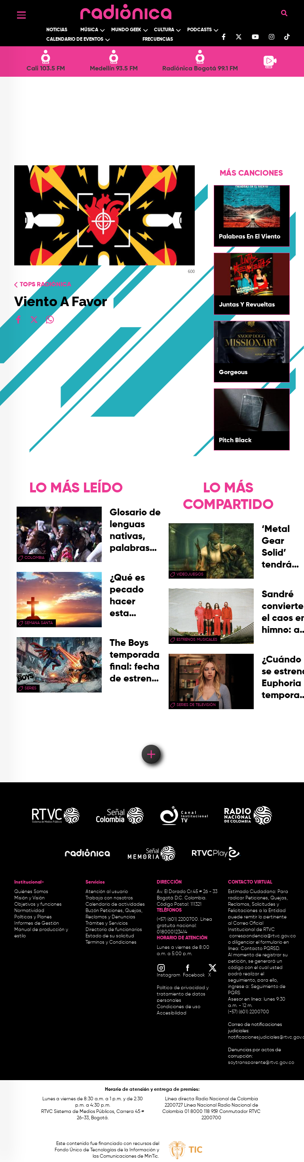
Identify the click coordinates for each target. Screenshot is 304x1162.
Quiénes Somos (31, 891)
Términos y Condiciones (111, 942)
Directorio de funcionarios (114, 929)
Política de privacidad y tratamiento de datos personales (183, 994)
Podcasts (199, 30)
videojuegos (190, 574)
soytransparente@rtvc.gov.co (261, 1062)
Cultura (164, 30)
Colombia (34, 558)
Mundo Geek (126, 30)
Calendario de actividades (115, 904)
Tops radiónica (45, 285)
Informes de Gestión (36, 923)
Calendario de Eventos (74, 39)
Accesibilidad (172, 1013)
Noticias (56, 30)
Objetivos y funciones (38, 904)
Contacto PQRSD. (260, 948)
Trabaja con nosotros (109, 898)
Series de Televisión (196, 705)
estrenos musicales (197, 640)
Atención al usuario (107, 891)
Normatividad (29, 910)
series (30, 688)
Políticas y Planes (33, 917)
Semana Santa (39, 623)
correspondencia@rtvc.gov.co (262, 936)
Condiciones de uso (178, 1007)
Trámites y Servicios (107, 923)
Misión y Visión (29, 898)
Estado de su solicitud (110, 936)
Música (89, 30)
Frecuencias (157, 39)
